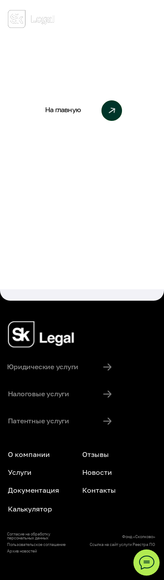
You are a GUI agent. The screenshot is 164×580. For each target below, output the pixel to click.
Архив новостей (22, 551)
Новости (97, 472)
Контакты (99, 490)
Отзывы (95, 454)
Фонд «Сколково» (138, 536)
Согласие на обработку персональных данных (28, 536)
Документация (33, 490)
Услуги (19, 472)
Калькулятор (30, 508)
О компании (29, 454)
